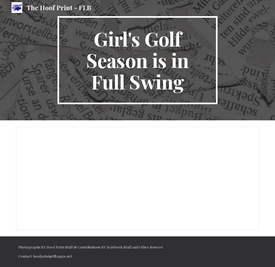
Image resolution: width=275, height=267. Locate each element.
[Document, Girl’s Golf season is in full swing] (137, 178)
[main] (137, 60)
